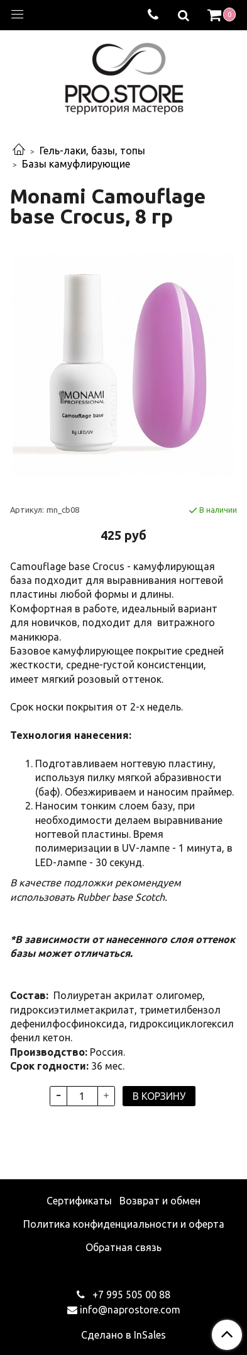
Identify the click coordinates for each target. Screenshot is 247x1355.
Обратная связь (123, 1247)
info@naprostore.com (130, 1309)
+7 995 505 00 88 (130, 1294)
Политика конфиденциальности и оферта (123, 1224)
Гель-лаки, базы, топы (92, 150)
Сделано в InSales (123, 1335)
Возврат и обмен (159, 1200)
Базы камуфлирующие (76, 163)
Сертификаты (79, 1200)
